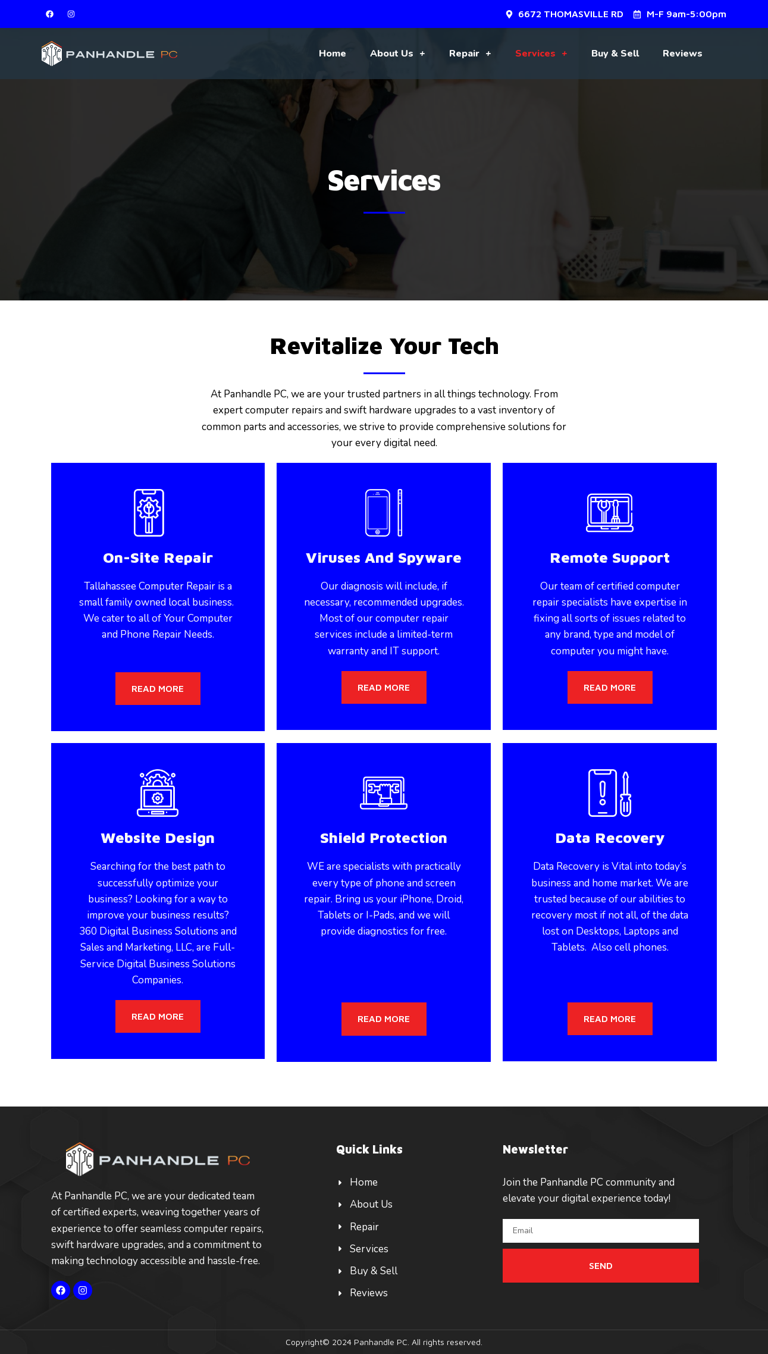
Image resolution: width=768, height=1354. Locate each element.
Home (332, 53)
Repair (470, 53)
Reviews (683, 53)
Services (541, 53)
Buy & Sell (615, 53)
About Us (397, 53)
